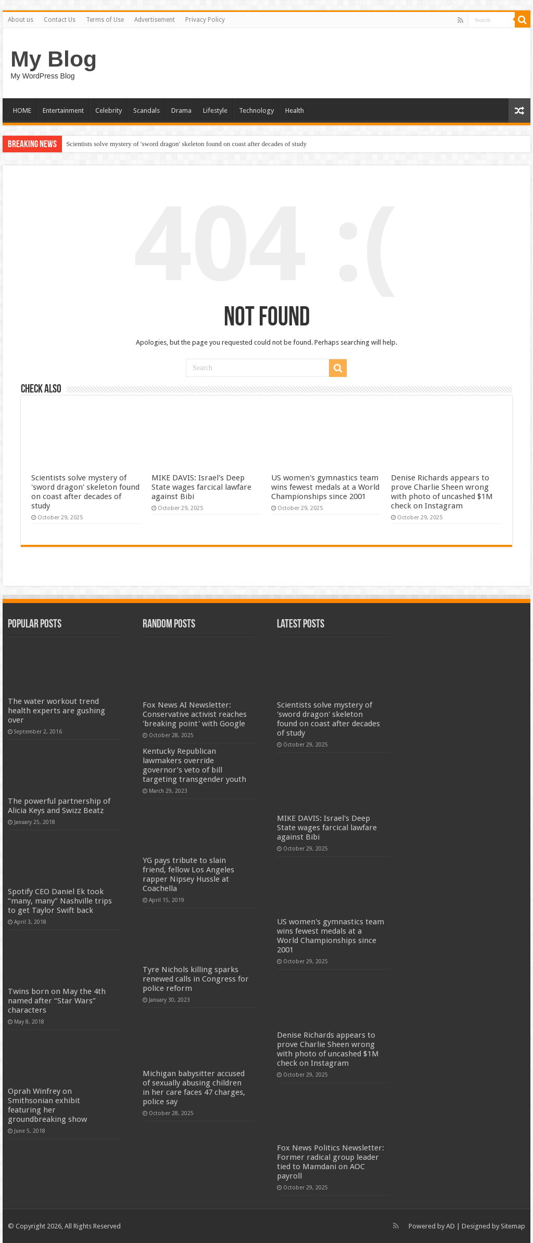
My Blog (53, 58)
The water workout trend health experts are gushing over (56, 711)
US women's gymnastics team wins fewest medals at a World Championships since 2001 (325, 487)
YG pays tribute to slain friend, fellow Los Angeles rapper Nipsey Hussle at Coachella (188, 874)
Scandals (146, 110)
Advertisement (154, 19)
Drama (181, 110)
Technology (256, 110)
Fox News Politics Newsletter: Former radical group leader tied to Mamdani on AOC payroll (330, 1162)
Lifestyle (215, 110)
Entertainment (63, 110)
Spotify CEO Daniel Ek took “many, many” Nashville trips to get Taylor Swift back (60, 901)
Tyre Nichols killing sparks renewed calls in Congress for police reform (196, 979)
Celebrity (108, 110)
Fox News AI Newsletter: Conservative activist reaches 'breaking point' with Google (195, 714)
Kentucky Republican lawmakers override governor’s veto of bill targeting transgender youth (194, 765)
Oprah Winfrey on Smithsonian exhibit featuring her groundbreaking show (47, 1105)
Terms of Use (105, 19)
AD (450, 1226)
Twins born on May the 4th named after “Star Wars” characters (57, 1001)
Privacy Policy (205, 19)
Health (294, 110)
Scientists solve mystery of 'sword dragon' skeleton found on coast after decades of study (186, 144)
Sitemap (513, 1226)
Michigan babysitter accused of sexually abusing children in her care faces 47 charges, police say (194, 1087)
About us (20, 19)
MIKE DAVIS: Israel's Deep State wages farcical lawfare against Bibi (201, 487)
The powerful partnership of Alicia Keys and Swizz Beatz (59, 805)
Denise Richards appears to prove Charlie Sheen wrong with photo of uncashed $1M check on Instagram (442, 492)
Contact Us (59, 19)
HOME (22, 110)
